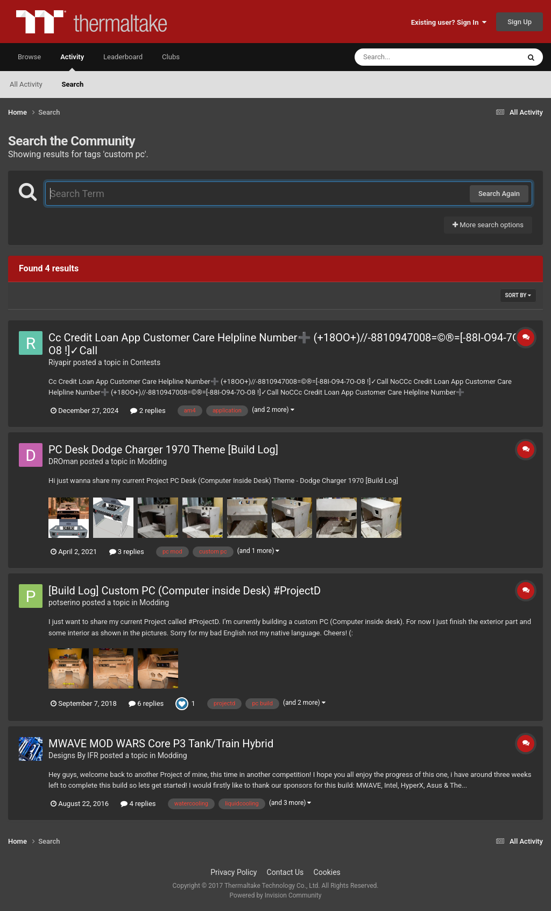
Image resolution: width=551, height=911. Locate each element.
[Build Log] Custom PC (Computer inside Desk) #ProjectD (184, 590)
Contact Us (285, 872)
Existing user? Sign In (448, 22)
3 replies (126, 552)
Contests (145, 362)
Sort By (518, 295)
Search (73, 84)
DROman (63, 461)
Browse (29, 57)
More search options (488, 225)
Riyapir (59, 362)
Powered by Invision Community (276, 895)
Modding (152, 461)
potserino (64, 602)
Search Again (499, 194)
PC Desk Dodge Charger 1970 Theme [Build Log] (163, 449)
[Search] (410, 57)
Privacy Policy (233, 872)
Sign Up (519, 22)
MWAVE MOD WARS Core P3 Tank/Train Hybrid (160, 743)
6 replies (146, 703)
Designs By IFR (73, 755)
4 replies (138, 804)
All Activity (26, 84)
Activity (72, 62)
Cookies (327, 872)
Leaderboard (123, 57)
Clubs (171, 57)
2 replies (147, 411)
